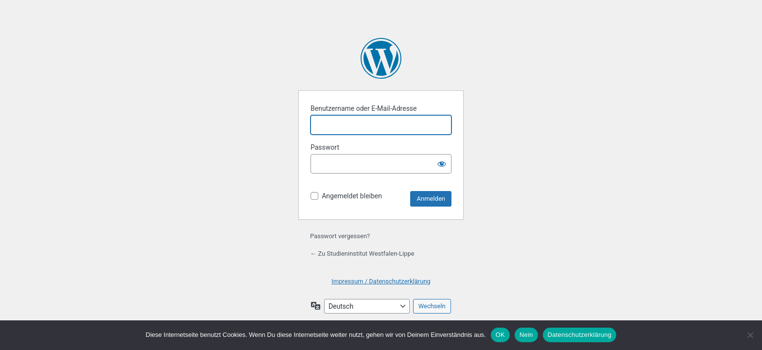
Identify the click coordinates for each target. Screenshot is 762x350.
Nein (526, 334)
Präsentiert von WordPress (381, 58)
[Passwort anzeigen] (441, 164)
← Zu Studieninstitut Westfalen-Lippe (362, 253)
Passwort (325, 147)
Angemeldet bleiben (352, 196)
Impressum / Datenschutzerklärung (381, 281)
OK (500, 334)
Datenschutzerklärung (579, 334)
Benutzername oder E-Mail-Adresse (364, 108)
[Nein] (750, 335)
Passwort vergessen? (340, 236)
